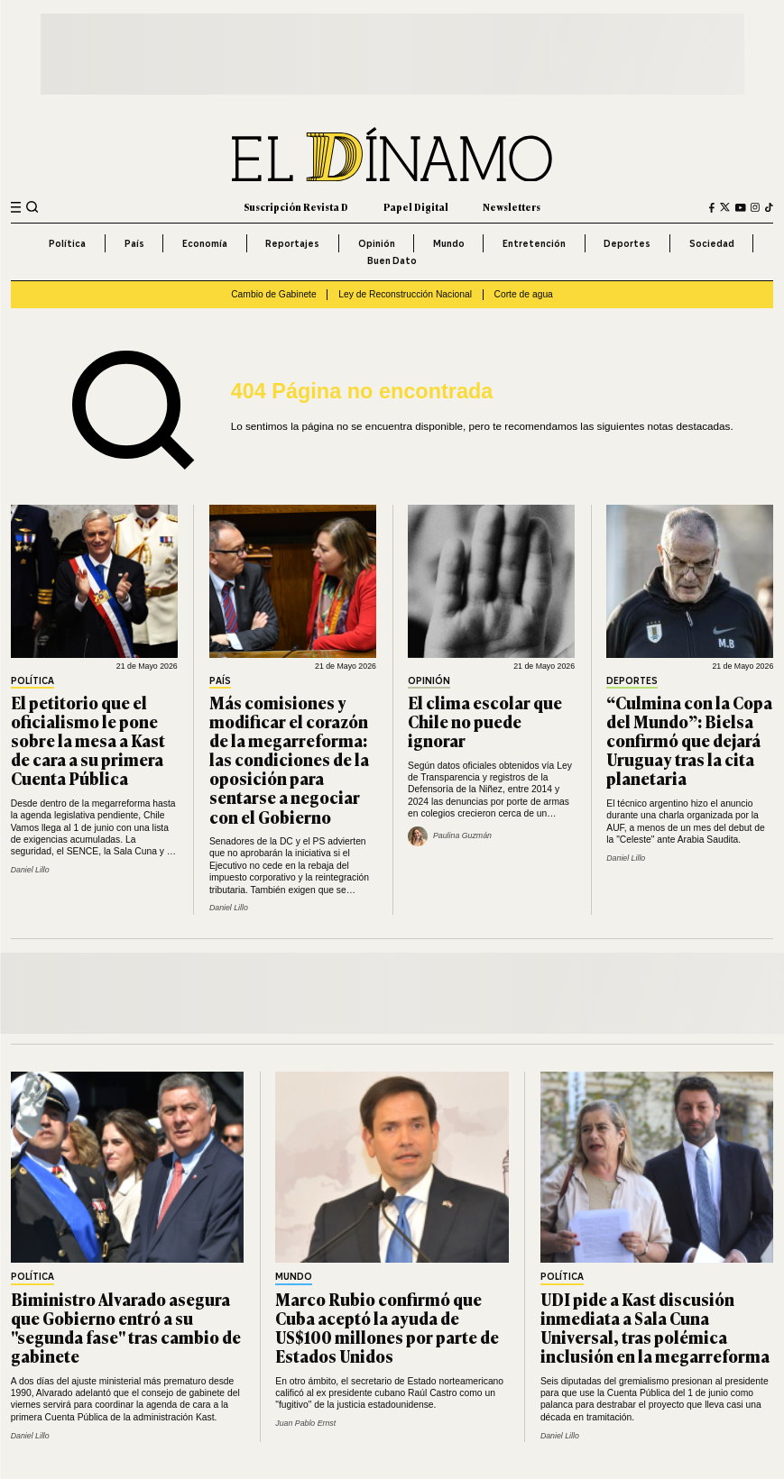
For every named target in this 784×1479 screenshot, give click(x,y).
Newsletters (511, 207)
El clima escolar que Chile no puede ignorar (485, 721)
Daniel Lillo (30, 869)
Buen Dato (392, 260)
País (134, 243)
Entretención (534, 243)
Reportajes (292, 243)
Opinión (376, 243)
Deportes (627, 243)
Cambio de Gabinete (274, 294)
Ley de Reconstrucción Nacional (405, 294)
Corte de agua (523, 294)
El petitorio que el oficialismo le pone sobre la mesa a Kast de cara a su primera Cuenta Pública (88, 740)
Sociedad (711, 243)
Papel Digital (415, 207)
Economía (204, 243)
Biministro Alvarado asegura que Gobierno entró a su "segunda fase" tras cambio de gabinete (126, 1327)
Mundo (449, 243)
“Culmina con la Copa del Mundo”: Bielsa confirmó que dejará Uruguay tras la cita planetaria (689, 740)
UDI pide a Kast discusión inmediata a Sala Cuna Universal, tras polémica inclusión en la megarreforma (655, 1327)
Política (67, 243)
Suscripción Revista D (296, 207)
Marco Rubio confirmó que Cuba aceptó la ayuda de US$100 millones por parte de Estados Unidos (387, 1327)
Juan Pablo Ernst (305, 1423)
